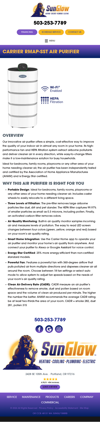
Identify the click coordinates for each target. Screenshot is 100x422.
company (86, 397)
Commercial (50, 402)
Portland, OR (59, 374)
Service (12, 397)
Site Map (84, 408)
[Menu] (50, 41)
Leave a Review (50, 387)
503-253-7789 (50, 23)
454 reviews (53, 383)
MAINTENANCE (31, 397)
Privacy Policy (46, 408)
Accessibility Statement (66, 408)
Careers (69, 397)
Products (52, 397)
